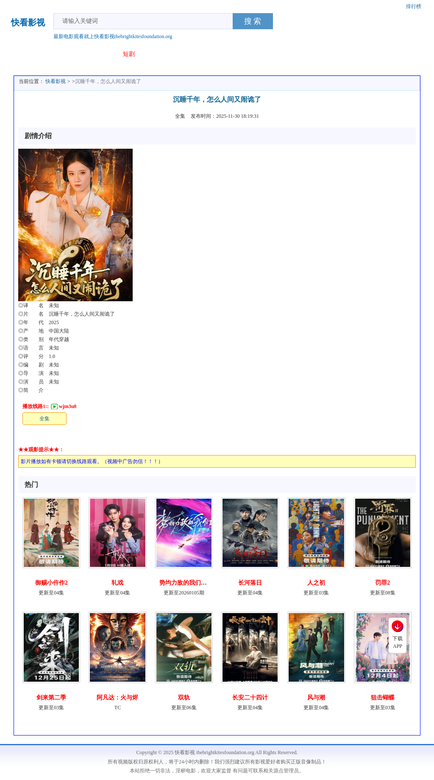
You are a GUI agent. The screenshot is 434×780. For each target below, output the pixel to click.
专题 (149, 54)
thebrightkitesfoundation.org (143, 36)
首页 (21, 54)
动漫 (108, 54)
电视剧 (65, 54)
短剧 (129, 54)
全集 (44, 419)
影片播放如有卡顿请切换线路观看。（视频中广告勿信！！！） (92, 461)
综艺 (88, 54)
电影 (41, 54)
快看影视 (28, 23)
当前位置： (31, 81)
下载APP (397, 642)
